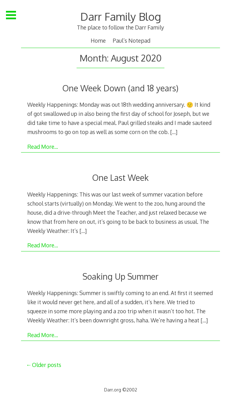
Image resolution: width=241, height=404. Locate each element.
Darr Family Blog (120, 16)
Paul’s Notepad (131, 40)
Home (98, 40)
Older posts (46, 364)
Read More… (42, 146)
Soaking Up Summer (120, 276)
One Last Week (120, 177)
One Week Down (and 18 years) (120, 88)
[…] (173, 131)
